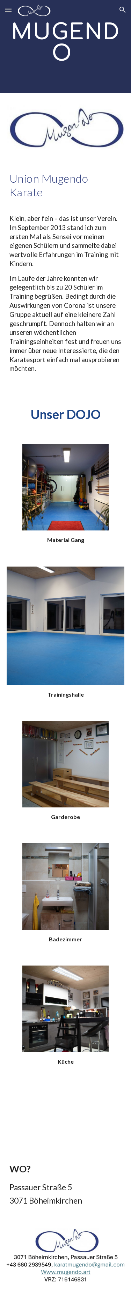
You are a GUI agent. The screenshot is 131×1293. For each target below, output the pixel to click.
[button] (8, 9)
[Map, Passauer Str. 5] (66, 1115)
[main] (66, 46)
